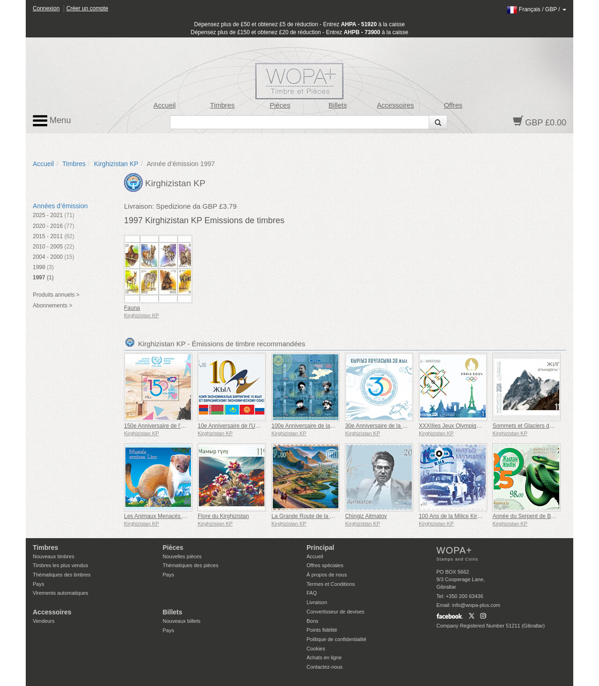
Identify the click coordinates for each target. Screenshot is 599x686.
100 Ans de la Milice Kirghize (454, 516)
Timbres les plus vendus (60, 565)
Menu (52, 120)
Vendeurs (43, 621)
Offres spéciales (325, 565)
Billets (338, 105)
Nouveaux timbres (53, 556)
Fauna (132, 308)
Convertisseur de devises (336, 611)
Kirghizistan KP (116, 164)
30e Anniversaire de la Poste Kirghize (391, 426)
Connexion (46, 8)
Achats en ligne (324, 657)
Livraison (317, 602)
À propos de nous (327, 574)
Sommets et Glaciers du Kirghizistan (537, 426)
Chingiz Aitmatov (366, 516)
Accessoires (395, 105)
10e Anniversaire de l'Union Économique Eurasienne (263, 426)
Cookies (316, 648)
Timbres (222, 105)
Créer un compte (87, 8)
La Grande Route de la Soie (306, 516)
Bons (312, 621)
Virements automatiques (60, 593)
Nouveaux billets (182, 621)
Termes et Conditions (331, 584)
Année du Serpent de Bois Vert (531, 516)
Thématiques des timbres (62, 574)
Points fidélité (322, 630)
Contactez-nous (325, 667)
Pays (38, 584)
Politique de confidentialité (336, 639)
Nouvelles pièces (182, 556)
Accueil (164, 105)
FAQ (312, 593)
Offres (453, 105)
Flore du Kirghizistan (222, 516)
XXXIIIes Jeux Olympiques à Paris (461, 426)
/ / (536, 9)
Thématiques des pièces (191, 565)
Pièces (280, 105)
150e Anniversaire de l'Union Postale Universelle (184, 426)
